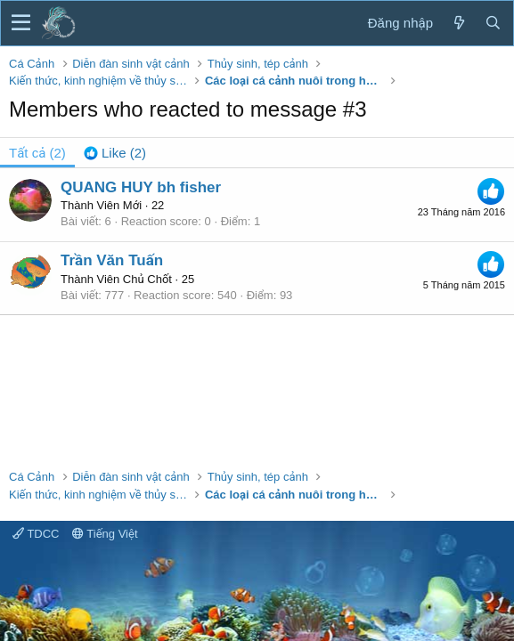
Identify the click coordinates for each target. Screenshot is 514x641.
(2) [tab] (37, 152)
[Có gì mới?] (459, 22)
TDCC (35, 533)
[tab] (115, 152)
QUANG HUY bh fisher (141, 187)
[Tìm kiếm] (493, 22)
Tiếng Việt (105, 533)
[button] (20, 23)
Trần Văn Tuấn (112, 260)
